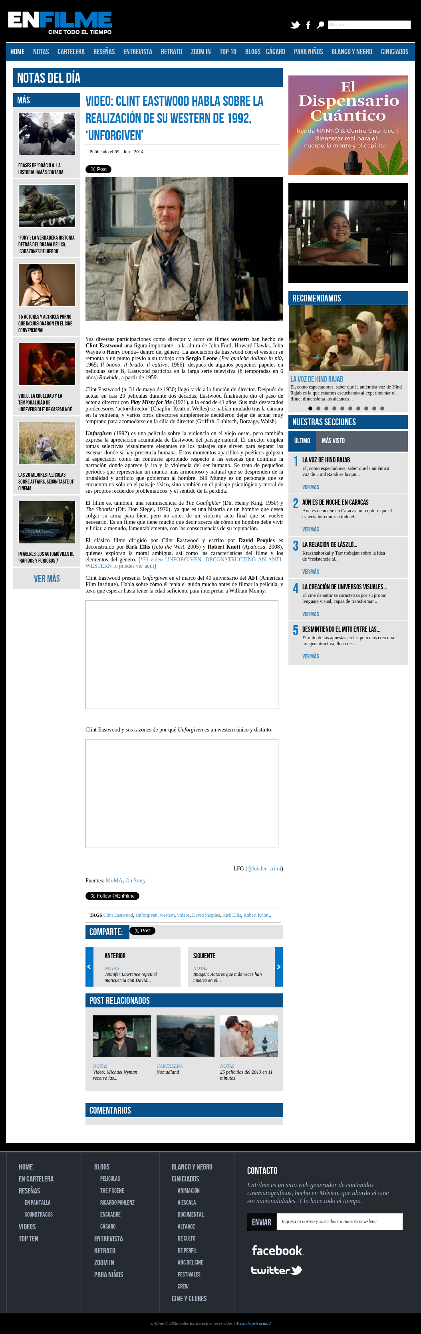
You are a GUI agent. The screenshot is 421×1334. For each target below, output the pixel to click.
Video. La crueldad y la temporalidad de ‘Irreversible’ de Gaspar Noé (46, 397)
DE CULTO (186, 1239)
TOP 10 (228, 52)
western (167, 915)
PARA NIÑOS (308, 52)
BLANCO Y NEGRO (352, 52)
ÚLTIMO (302, 441)
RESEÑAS (104, 52)
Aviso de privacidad (253, 1323)
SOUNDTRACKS (39, 1215)
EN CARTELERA (36, 1179)
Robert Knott (255, 915)
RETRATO (171, 52)
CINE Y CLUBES (189, 1299)
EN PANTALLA (38, 1203)
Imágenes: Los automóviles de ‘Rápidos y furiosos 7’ (46, 551)
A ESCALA (187, 1203)
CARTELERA (71, 52)
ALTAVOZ (186, 1227)
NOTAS (41, 52)
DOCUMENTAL (191, 1215)
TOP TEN (28, 1239)
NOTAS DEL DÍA (49, 78)
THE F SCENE (112, 1191)
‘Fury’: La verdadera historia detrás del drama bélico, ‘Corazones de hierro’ (46, 238)
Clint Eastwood (118, 915)
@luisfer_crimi (264, 869)
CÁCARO (275, 52)
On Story (135, 881)
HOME (17, 52)
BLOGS (252, 52)
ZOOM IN (201, 52)
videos (183, 915)
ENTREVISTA (137, 52)
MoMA (114, 881)
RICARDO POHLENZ (117, 1203)
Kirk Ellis (231, 915)
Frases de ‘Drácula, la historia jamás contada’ (46, 163)
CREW (183, 1286)
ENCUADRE (110, 1215)
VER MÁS (47, 579)
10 (382, 408)
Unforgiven (145, 915)
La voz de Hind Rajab (316, 379)
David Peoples (205, 915)
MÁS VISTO (333, 441)
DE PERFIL (187, 1251)
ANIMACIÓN (189, 1191)
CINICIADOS (394, 52)
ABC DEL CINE (190, 1263)
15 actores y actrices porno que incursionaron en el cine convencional (46, 317)
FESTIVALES (189, 1274)
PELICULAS (110, 1179)
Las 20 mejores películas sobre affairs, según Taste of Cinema (46, 476)
